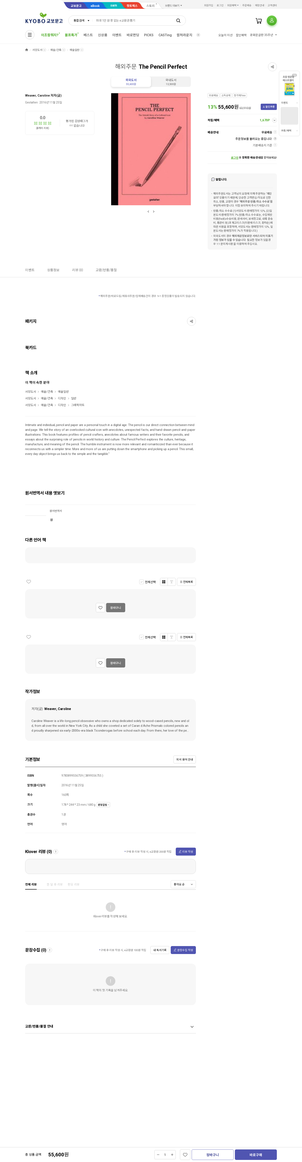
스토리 (150, 6)
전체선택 (150, 582)
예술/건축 (55, 50)
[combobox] (80, 20)
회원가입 (208, 5)
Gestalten (31, 102)
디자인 (62, 398)
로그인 (220, 5)
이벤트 (117, 35)
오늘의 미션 (225, 35)
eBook (95, 6)
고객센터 (272, 5)
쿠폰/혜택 (286, 130)
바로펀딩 (133, 35)
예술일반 (74, 50)
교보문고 (76, 6)
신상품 (102, 35)
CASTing (165, 35)
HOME (26, 50)
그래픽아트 (78, 405)
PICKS (148, 35)
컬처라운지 (184, 35)
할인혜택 (241, 35)
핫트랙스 (132, 6)
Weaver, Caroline (37, 95)
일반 (74, 398)
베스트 (88, 35)
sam (113, 5)
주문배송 (246, 5)
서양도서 (37, 50)
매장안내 (259, 5)
